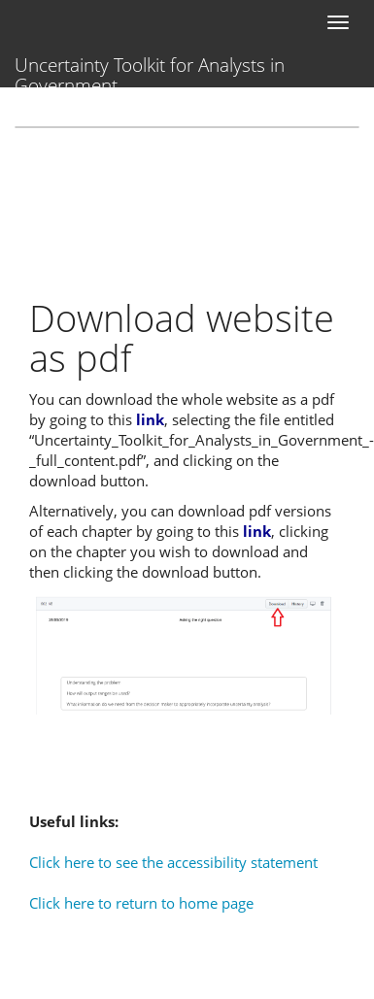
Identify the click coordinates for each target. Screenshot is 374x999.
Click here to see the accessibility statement (173, 862)
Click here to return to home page (141, 903)
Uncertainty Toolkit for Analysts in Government (150, 69)
